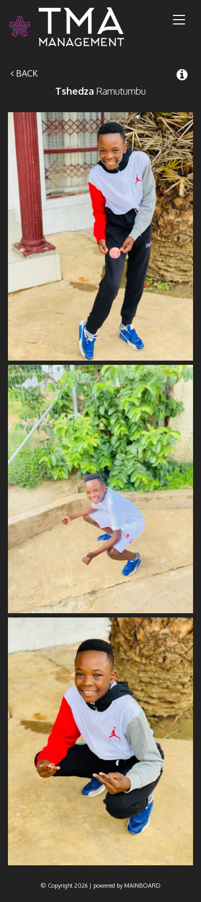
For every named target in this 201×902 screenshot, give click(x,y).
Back (24, 73)
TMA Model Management (79, 26)
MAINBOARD (142, 885)
